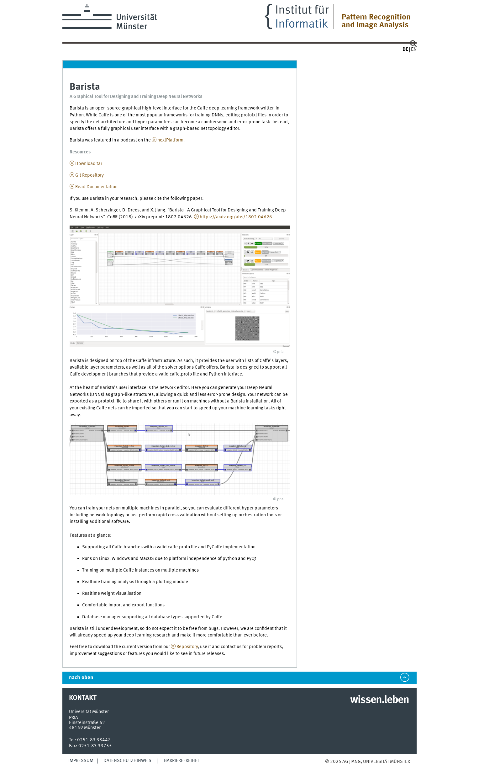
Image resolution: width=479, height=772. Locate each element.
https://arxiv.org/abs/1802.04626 (236, 217)
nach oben (81, 677)
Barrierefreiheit (182, 760)
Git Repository (89, 175)
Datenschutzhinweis (127, 760)
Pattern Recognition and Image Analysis (376, 21)
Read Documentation (96, 186)
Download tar (88, 163)
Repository (187, 646)
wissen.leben (379, 700)
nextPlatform (170, 140)
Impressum (80, 760)
